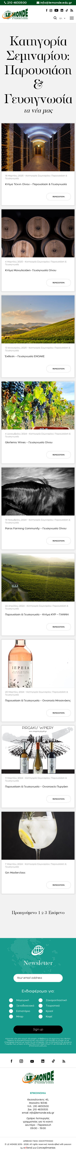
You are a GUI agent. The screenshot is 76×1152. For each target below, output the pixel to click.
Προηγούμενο (24, 913)
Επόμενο (56, 913)
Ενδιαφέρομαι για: (38, 991)
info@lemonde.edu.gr (56, 2)
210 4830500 (17, 2)
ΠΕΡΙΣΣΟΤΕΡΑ (59, 197)
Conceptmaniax (46, 1148)
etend (27, 1148)
